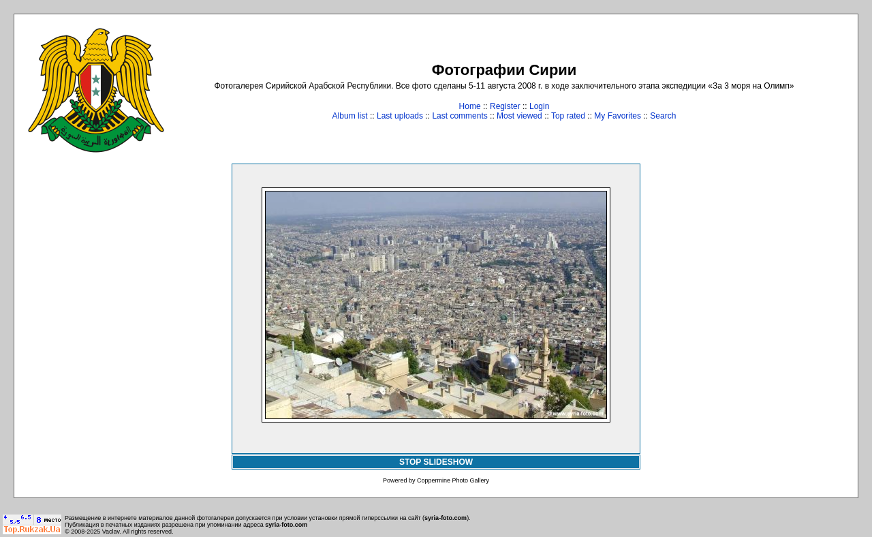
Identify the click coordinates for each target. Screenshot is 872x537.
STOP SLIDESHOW (436, 462)
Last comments (459, 116)
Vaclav (111, 531)
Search (663, 116)
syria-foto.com (445, 518)
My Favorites (617, 116)
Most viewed (519, 116)
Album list (350, 116)
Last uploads (400, 116)
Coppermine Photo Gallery (453, 480)
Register (505, 106)
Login (539, 106)
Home (470, 106)
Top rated (568, 116)
